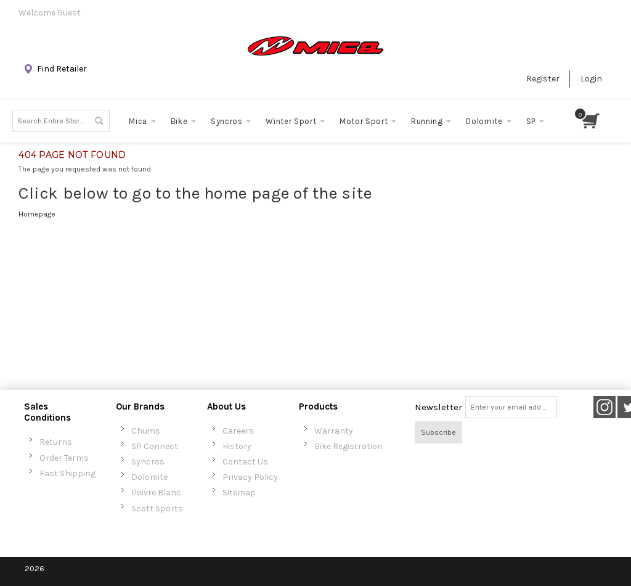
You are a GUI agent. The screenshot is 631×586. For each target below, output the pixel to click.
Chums (145, 431)
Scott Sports (157, 508)
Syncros (148, 461)
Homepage (36, 214)
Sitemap (239, 492)
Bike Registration (348, 446)
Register (543, 78)
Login (591, 78)
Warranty (333, 431)
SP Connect (154, 446)
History (236, 446)
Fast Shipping (67, 473)
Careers (238, 431)
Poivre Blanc (156, 492)
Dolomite (149, 477)
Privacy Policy (250, 477)
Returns (55, 442)
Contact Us (245, 461)
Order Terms (64, 458)
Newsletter (438, 407)
